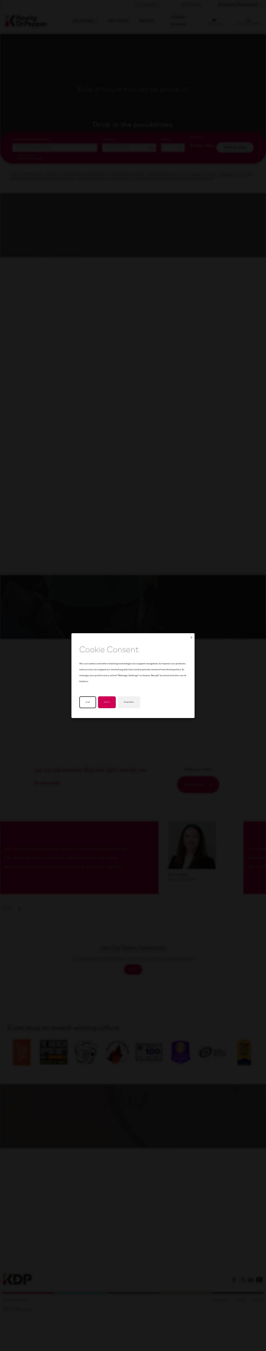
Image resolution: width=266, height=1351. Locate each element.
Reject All (112, 702)
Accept (89, 702)
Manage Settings (142, 702)
